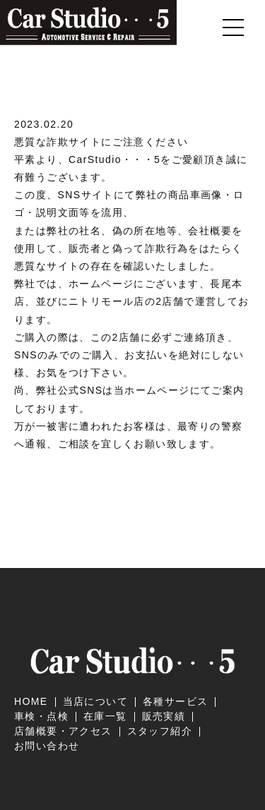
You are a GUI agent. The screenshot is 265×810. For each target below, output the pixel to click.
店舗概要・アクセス (63, 731)
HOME (31, 701)
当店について (95, 701)
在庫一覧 (105, 716)
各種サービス (175, 701)
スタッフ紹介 (159, 731)
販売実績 (164, 716)
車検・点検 (41, 716)
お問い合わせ (46, 745)
